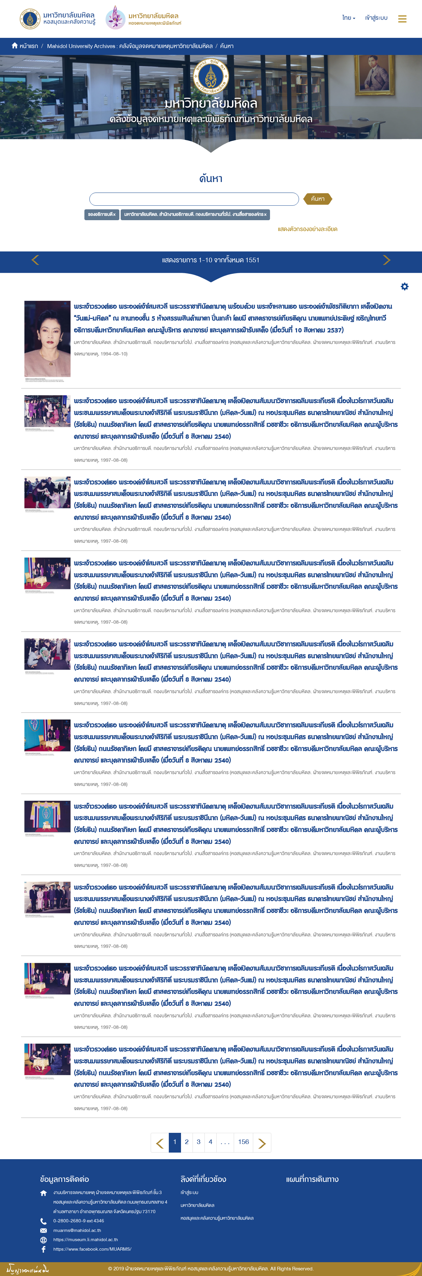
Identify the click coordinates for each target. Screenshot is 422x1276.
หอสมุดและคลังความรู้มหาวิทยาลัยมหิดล (217, 1218)
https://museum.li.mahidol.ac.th (85, 1240)
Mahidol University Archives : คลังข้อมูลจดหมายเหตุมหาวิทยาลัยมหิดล (130, 46)
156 (243, 1142)
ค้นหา (317, 199)
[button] (349, 18)
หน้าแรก (29, 46)
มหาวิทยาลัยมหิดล (197, 1205)
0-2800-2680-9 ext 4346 (78, 1221)
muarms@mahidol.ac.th (77, 1230)
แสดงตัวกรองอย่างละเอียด (308, 229)
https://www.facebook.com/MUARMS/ (92, 1249)
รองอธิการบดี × (101, 214)
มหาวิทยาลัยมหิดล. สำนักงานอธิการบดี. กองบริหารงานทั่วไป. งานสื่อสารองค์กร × (195, 214)
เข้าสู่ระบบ (189, 1192)
